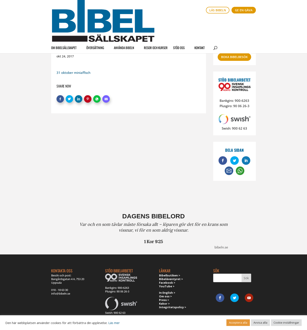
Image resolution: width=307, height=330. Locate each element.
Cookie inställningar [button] (286, 322)
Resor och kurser (156, 22)
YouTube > (166, 286)
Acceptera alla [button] (238, 322)
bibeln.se (221, 247)
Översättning (95, 22)
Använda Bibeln (124, 22)
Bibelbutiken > (169, 275)
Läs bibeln (217, 10)
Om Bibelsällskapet (64, 22)
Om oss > (165, 296)
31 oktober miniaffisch (73, 72)
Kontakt (199, 22)
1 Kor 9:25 (153, 241)
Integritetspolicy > (172, 307)
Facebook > (167, 283)
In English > (167, 293)
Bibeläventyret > (171, 279)
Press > (164, 300)
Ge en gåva (243, 10)
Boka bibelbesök (234, 57)
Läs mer (114, 323)
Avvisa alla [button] (260, 322)
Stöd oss (179, 22)
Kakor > (164, 303)
